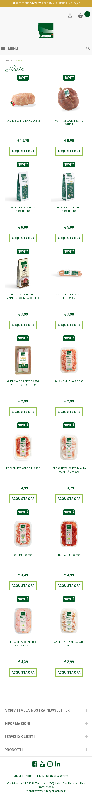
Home (9, 60)
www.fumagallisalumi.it (51, 791)
